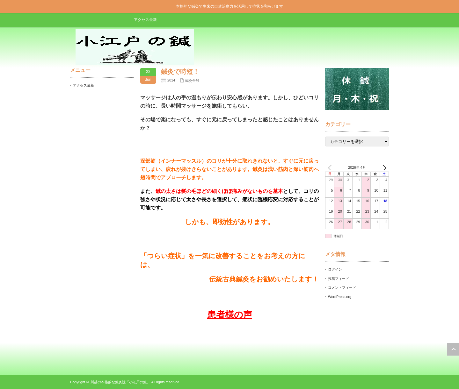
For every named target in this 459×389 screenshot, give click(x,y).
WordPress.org (339, 297)
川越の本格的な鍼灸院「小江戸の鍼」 (120, 382)
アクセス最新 (145, 20)
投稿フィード (338, 278)
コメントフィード (342, 287)
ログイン (335, 269)
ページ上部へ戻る (453, 349)
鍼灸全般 (192, 80)
